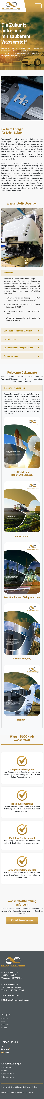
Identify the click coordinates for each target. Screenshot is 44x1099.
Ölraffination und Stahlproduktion (18, 348)
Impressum (5, 1092)
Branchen (5, 1025)
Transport (8, 273)
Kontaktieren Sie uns (22, 920)
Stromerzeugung (11, 356)
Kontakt (4, 1028)
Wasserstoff (6, 1067)
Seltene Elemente (7, 1077)
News (3, 1021)
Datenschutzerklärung (19, 1092)
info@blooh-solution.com (19, 1000)
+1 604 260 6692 (12, 995)
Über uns (4, 1018)
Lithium (4, 1071)
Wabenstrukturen (7, 1074)
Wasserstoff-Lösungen (14, 388)
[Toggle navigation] (38, 5)
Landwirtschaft (10, 339)
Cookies (31, 1092)
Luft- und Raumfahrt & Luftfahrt (18, 331)
